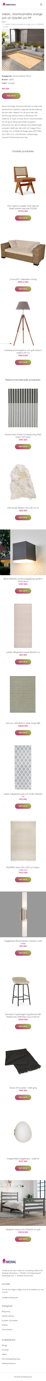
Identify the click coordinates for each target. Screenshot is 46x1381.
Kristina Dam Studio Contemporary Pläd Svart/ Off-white (23, 435)
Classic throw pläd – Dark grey (23, 1088)
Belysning (6, 1311)
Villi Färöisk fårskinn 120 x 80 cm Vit (23, 508)
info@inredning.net (10, 1297)
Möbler (5, 1325)
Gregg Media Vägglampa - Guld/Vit (23, 1158)
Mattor (28, 76)
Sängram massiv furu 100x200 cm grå (23, 1229)
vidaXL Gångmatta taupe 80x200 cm (23, 652)
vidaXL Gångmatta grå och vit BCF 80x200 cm (23, 795)
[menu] (41, 4)
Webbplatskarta (9, 1363)
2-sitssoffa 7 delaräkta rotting (23, 279)
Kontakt (5, 1350)
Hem (4, 22)
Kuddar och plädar (10, 1320)
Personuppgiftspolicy (11, 1359)
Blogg (4, 1345)
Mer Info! (11, 96)
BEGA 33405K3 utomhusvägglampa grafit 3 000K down (23, 580)
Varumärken (7, 1329)
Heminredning (19, 76)
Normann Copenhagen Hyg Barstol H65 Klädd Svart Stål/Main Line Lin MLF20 (23, 1015)
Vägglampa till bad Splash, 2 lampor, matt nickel (23, 942)
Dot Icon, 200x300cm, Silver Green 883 (23, 723)
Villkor (4, 1354)
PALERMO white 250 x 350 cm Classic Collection (23, 868)
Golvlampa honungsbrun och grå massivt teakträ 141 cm (23, 351)
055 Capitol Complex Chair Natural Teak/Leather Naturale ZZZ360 (23, 207)
